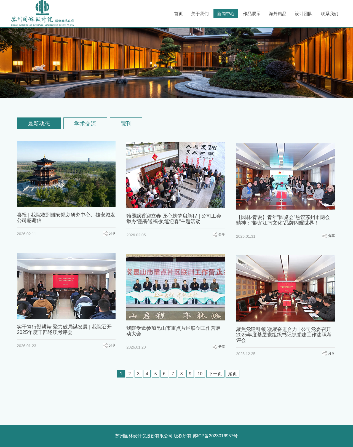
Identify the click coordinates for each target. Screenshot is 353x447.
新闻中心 (226, 13)
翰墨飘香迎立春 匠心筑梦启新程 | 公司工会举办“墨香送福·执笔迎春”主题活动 (174, 217)
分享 (112, 233)
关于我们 (200, 13)
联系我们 (329, 13)
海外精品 (278, 13)
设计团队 (303, 13)
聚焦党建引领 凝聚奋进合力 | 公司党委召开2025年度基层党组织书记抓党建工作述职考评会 (285, 329)
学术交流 (85, 124)
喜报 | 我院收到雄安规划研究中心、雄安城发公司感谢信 (66, 217)
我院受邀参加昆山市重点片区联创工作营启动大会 (174, 326)
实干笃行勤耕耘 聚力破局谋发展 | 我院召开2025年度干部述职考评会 (64, 326)
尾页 (232, 373)
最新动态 (39, 124)
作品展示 (252, 13)
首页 (178, 13)
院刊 (126, 124)
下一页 (215, 373)
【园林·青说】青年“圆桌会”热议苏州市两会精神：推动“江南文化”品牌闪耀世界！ (284, 217)
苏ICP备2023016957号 (215, 435)
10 (199, 373)
